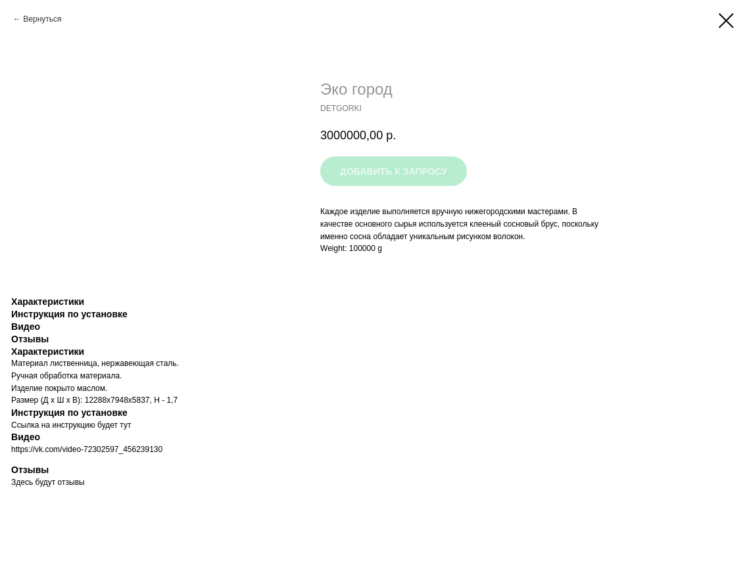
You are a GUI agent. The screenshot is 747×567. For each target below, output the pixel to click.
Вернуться (42, 19)
